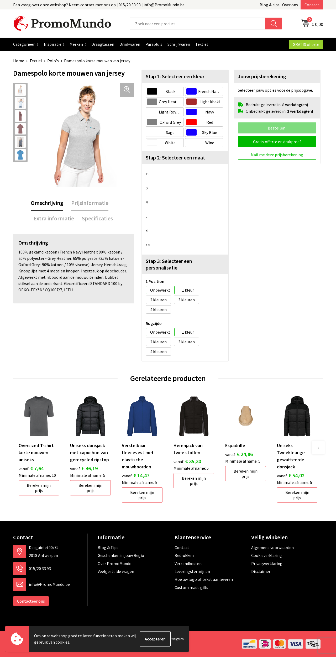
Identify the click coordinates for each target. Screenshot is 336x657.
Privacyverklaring (266, 563)
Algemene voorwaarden (272, 547)
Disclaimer (260, 571)
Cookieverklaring (266, 555)
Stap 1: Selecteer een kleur (175, 76)
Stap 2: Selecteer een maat (175, 157)
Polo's (53, 60)
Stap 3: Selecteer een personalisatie (169, 264)
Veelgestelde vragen (116, 571)
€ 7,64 (31, 468)
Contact (311, 4)
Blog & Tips (108, 547)
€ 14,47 (135, 475)
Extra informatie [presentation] (54, 218)
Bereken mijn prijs (39, 488)
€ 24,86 (239, 454)
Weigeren (177, 639)
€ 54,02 (290, 475)
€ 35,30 (187, 461)
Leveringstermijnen (192, 571)
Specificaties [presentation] (97, 218)
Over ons (290, 4)
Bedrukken (184, 555)
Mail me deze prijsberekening (277, 154)
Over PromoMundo (115, 563)
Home (18, 60)
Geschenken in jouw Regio (121, 555)
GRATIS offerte (306, 44)
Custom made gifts (191, 587)
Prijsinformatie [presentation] (89, 202)
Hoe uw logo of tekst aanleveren (204, 579)
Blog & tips (270, 4)
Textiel (35, 60)
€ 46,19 (84, 468)
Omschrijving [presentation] (47, 202)
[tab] (47, 203)
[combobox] (197, 23)
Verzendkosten (188, 563)
